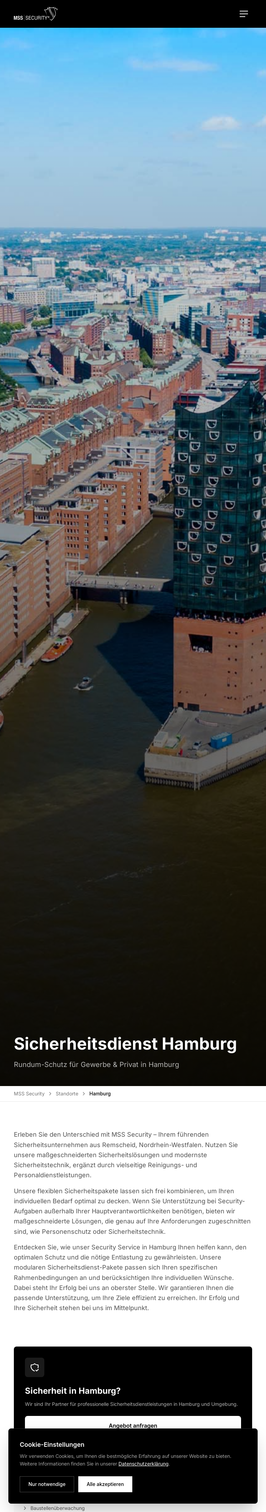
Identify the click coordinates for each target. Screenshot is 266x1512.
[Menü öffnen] (244, 14)
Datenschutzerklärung (143, 1464)
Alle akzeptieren (105, 1484)
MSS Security (29, 1093)
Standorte (67, 1093)
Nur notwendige (46, 1484)
